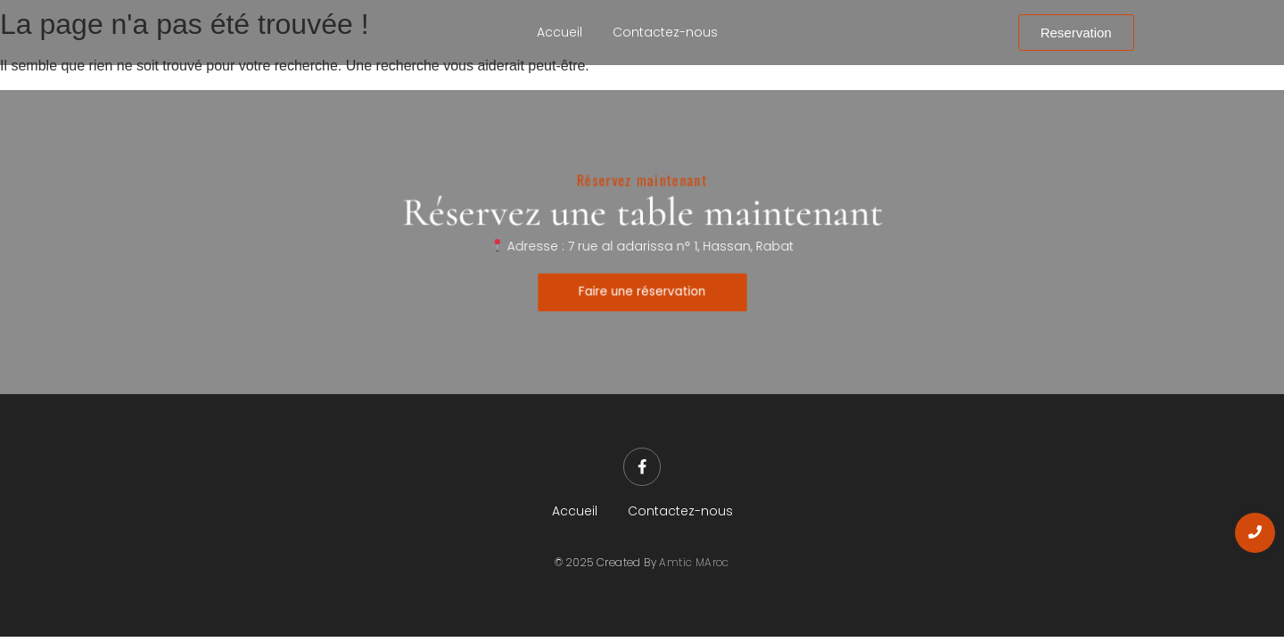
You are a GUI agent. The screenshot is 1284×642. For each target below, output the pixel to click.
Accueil (559, 32)
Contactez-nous (665, 32)
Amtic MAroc (693, 563)
